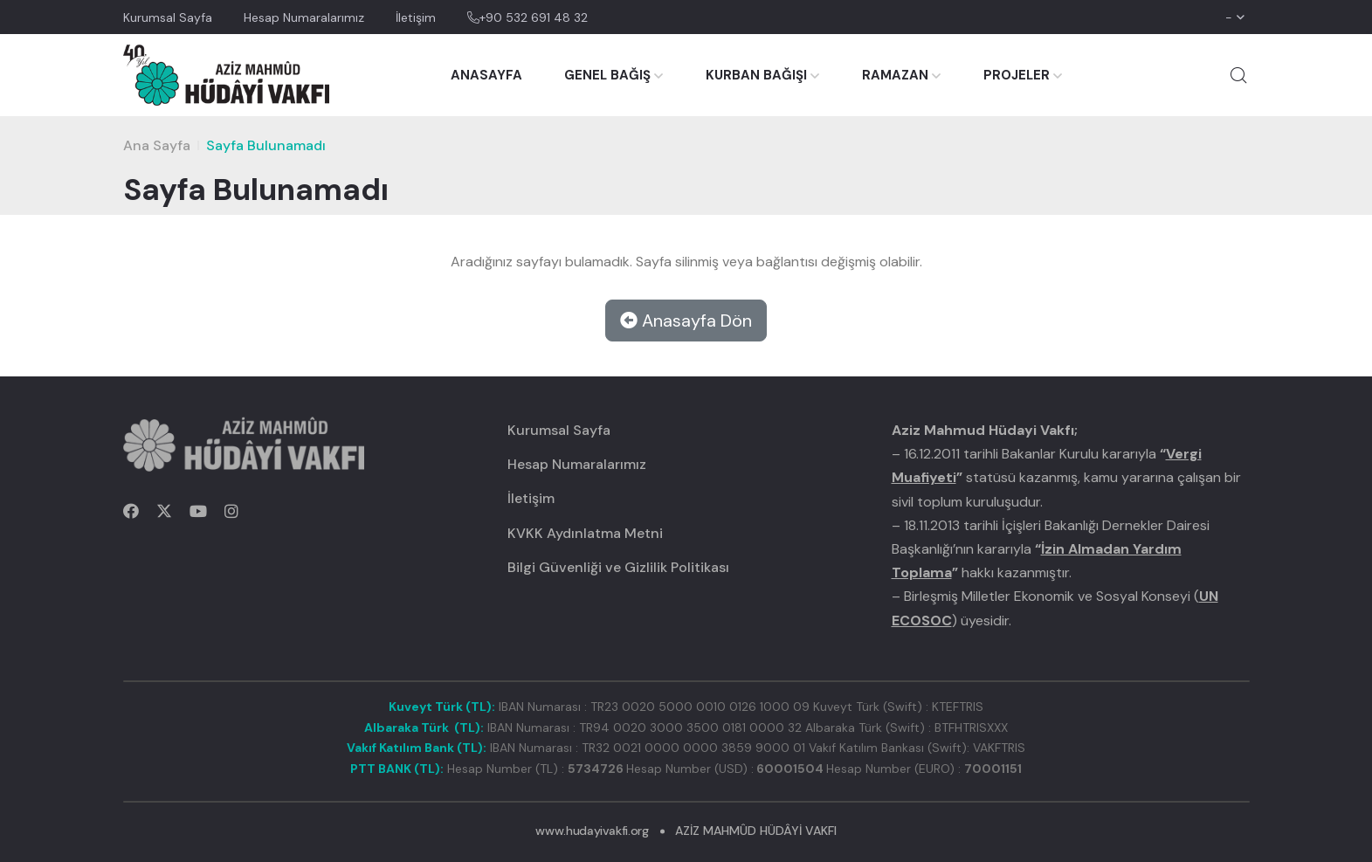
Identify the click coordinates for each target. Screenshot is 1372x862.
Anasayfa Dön (686, 320)
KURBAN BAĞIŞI (756, 75)
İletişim (416, 17)
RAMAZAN (895, 75)
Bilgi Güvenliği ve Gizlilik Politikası (618, 567)
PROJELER (1016, 75)
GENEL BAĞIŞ (607, 75)
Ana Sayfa (156, 145)
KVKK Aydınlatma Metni (585, 533)
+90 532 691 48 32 (527, 17)
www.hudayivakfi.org (591, 830)
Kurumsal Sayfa (167, 17)
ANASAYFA (486, 75)
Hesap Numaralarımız (304, 17)
